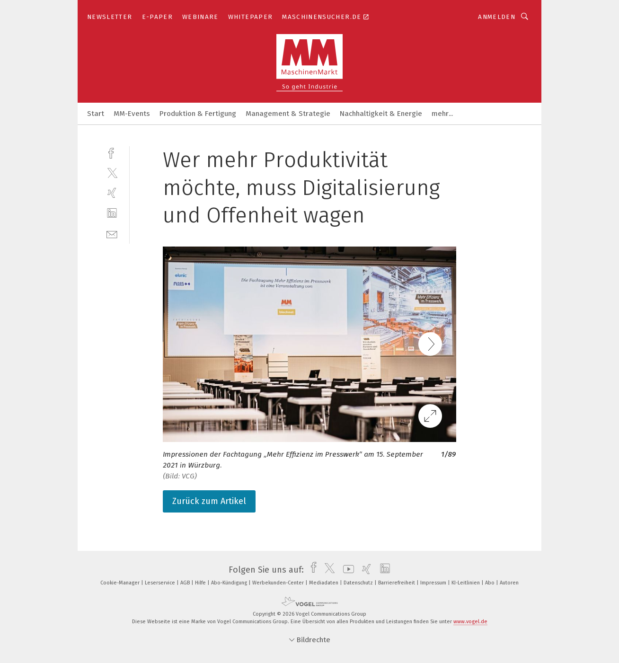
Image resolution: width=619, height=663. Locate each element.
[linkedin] (112, 213)
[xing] (112, 193)
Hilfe (201, 583)
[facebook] (112, 152)
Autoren (509, 583)
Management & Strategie (288, 113)
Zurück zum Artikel (209, 501)
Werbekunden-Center (278, 583)
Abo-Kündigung (229, 583)
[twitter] (112, 172)
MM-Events (132, 113)
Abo (490, 583)
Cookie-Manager (120, 583)
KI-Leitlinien (466, 583)
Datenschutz (359, 583)
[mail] (112, 233)
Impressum (434, 583)
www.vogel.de (470, 622)
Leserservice (161, 583)
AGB (185, 583)
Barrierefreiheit (397, 583)
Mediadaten (324, 583)
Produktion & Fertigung (197, 113)
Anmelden (496, 17)
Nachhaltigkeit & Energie (381, 113)
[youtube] (346, 570)
